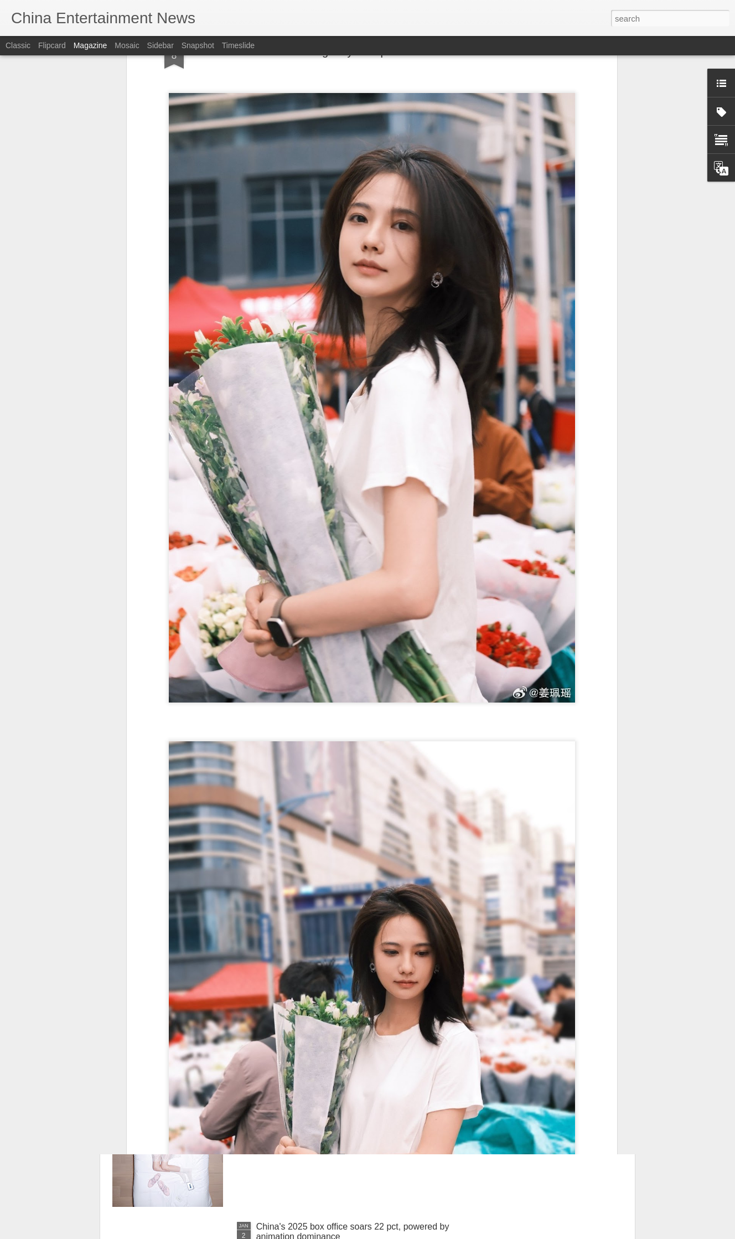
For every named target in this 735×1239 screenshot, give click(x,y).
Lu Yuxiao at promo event (306, 975)
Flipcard (52, 45)
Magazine (90, 45)
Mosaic (127, 45)
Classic (18, 45)
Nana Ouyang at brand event (313, 1101)
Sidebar (160, 45)
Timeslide (238, 45)
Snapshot (198, 45)
